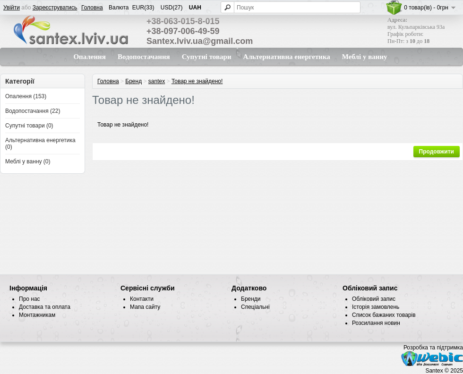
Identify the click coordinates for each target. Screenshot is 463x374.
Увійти (11, 7)
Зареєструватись (55, 7)
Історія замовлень (375, 307)
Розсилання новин (376, 323)
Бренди (251, 299)
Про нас (29, 299)
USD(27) (172, 7)
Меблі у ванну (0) (28, 161)
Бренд (133, 81)
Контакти (142, 299)
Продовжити (436, 151)
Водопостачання (144, 56)
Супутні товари (207, 56)
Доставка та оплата (44, 307)
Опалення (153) (25, 96)
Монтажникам (37, 315)
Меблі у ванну (364, 56)
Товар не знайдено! (197, 81)
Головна (92, 7)
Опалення (89, 56)
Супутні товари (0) (29, 125)
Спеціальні (255, 307)
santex (156, 81)
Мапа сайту (145, 307)
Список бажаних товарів (384, 315)
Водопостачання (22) (32, 111)
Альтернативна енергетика (286, 56)
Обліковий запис (373, 299)
